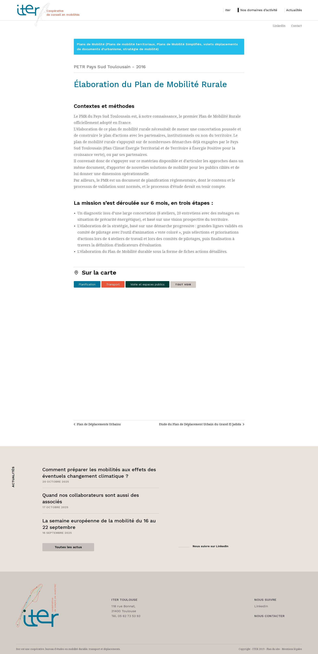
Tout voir (183, 284)
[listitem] (227, 10)
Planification (87, 284)
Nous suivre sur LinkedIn (210, 546)
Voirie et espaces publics (147, 284)
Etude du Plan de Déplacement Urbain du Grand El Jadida (200, 424)
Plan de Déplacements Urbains (99, 424)
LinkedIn (279, 26)
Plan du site (273, 649)
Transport (113, 284)
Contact (296, 26)
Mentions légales (292, 649)
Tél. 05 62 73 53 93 (125, 616)
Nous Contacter (269, 616)
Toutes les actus (68, 547)
